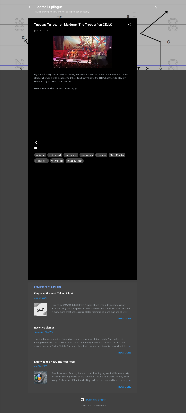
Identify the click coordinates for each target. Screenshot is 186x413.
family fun (40, 154)
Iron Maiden (87, 154)
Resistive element (45, 327)
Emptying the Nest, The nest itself (54, 361)
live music (101, 154)
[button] (129, 25)
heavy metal (71, 154)
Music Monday (117, 154)
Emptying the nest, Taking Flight (53, 293)
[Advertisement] (148, 62)
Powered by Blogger (93, 399)
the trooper (57, 160)
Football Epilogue (49, 7)
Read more (124, 318)
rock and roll (41, 160)
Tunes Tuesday (74, 160)
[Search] (156, 7)
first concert (55, 154)
